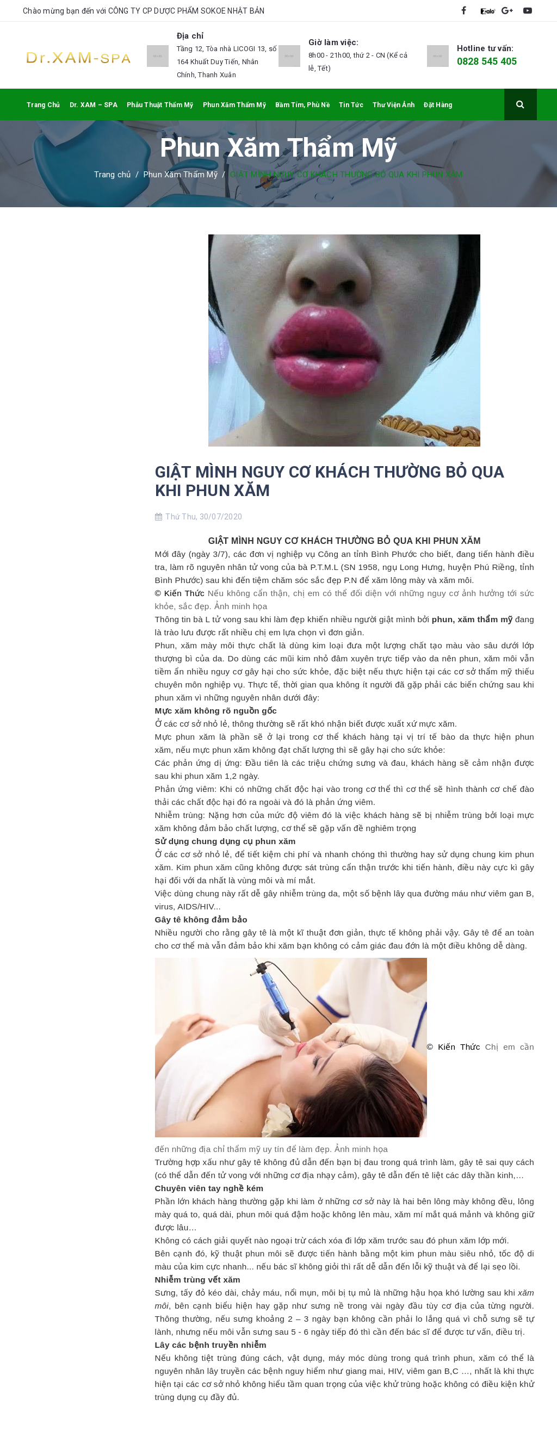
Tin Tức (351, 105)
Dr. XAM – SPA (93, 105)
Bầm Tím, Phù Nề (302, 105)
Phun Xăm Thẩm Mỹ (234, 105)
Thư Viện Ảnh (393, 105)
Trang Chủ (43, 105)
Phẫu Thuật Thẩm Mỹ (160, 105)
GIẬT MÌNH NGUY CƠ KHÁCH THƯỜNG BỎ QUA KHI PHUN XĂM (330, 481)
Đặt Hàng (438, 105)
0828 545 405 (487, 61)
